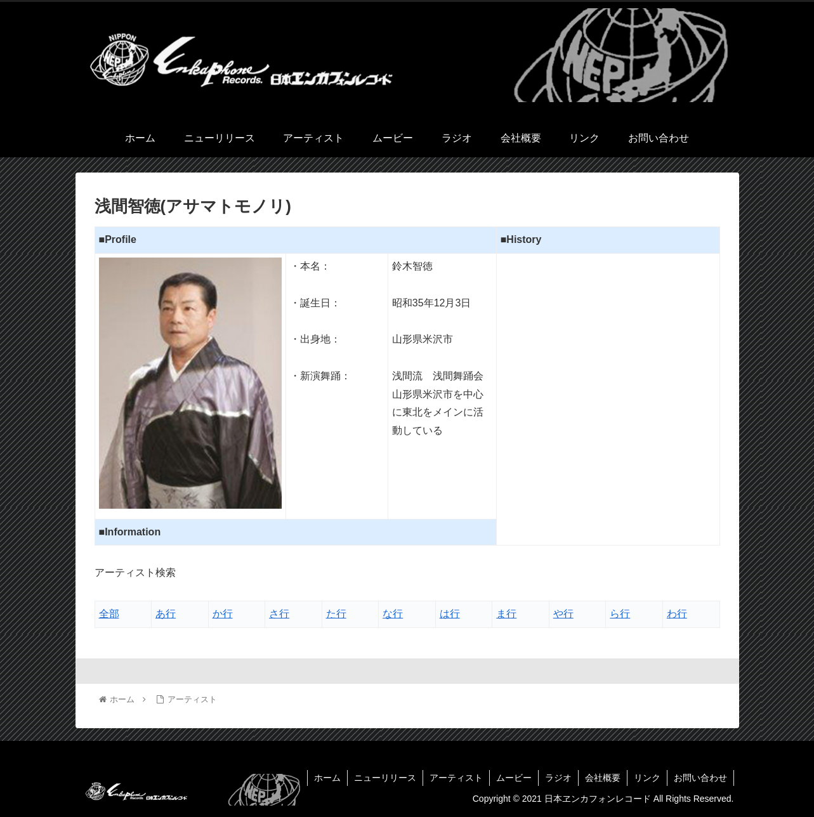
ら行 (620, 613)
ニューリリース (385, 778)
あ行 (165, 613)
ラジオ (558, 778)
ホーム (327, 778)
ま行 (506, 613)
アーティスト (456, 778)
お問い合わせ (700, 778)
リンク (647, 778)
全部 (109, 613)
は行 (450, 613)
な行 (393, 613)
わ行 (677, 613)
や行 (563, 613)
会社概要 (602, 778)
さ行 (279, 613)
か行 (223, 613)
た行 (336, 613)
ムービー (514, 778)
